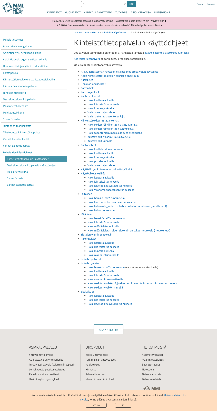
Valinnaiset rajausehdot (101, 112)
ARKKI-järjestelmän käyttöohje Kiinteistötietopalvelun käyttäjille (119, 71)
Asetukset (87, 79)
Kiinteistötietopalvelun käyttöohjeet (28, 159)
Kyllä (96, 405)
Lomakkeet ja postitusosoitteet (47, 369)
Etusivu (78, 32)
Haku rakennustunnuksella (103, 254)
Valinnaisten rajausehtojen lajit (106, 116)
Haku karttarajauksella (100, 100)
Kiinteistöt (54, 12)
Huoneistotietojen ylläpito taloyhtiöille (25, 66)
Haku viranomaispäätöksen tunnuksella (110, 189)
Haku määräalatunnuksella (103, 226)
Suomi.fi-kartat (12, 119)
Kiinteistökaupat (90, 96)
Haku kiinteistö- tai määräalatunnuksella (111, 201)
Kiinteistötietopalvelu (87, 58)
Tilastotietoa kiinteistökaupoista (21, 132)
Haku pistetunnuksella (100, 161)
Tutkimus (121, 12)
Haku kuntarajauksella (100, 108)
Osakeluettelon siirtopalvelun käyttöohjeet (31, 165)
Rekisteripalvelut (91, 258)
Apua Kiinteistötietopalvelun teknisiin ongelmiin (110, 75)
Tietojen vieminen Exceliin (96, 234)
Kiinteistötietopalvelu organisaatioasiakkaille (29, 79)
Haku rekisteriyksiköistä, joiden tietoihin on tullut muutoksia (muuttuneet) (132, 283)
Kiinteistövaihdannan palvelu (20, 86)
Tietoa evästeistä (152, 379)
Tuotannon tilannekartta (17, 126)
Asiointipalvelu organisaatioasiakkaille (25, 59)
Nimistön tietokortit (14, 93)
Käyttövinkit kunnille (99, 140)
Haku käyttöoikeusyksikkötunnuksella (109, 185)
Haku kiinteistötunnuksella (103, 104)
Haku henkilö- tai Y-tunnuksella (106, 197)
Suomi (200, 4)
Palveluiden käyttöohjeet (17, 152)
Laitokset (86, 193)
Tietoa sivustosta (152, 374)
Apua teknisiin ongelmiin (17, 46)
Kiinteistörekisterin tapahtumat (100, 120)
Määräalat (87, 214)
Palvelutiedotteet (13, 40)
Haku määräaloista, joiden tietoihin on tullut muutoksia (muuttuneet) (128, 230)
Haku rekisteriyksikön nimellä (105, 287)
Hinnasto (90, 369)
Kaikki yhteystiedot (96, 355)
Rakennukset (88, 238)
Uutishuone (162, 12)
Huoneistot (73, 12)
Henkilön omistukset (93, 83)
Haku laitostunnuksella (101, 210)
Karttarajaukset (90, 92)
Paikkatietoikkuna (13, 112)
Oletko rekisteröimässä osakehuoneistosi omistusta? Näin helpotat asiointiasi (113, 25)
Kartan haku (88, 87)
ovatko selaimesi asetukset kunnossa (166, 52)
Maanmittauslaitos (153, 360)
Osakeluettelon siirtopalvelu (19, 99)
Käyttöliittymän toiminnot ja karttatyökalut (106, 169)
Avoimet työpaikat (152, 355)
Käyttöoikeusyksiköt (93, 173)
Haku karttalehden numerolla (105, 149)
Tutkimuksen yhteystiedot (100, 360)
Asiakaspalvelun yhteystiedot (46, 360)
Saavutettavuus (151, 364)
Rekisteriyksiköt (90, 263)
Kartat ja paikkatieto (98, 12)
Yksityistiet (87, 291)
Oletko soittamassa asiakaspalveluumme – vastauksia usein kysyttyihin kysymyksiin (114, 20)
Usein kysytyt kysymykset (44, 379)
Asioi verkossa (141, 12)
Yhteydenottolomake (41, 355)
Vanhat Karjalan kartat (16, 139)
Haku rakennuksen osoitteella (105, 279)
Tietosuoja (148, 369)
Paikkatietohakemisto (15, 106)
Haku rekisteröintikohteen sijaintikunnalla (112, 124)
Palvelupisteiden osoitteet (44, 374)
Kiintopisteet (88, 144)
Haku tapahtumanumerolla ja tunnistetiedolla (114, 132)
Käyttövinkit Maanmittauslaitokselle (109, 136)
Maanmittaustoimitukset (99, 379)
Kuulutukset (92, 364)
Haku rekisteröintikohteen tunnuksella (110, 128)
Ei (123, 405)
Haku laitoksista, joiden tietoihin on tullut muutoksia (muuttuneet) (127, 206)
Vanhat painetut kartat (16, 146)
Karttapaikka (10, 73)
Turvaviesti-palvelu (40, 364)
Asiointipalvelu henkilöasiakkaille (22, 53)
